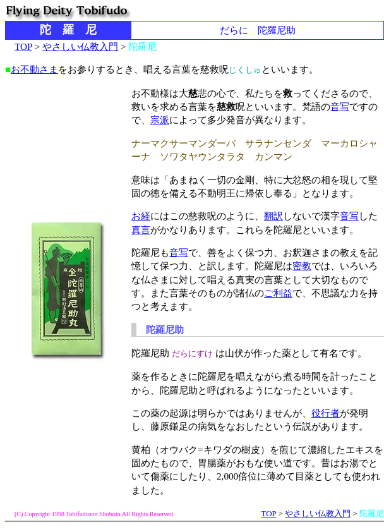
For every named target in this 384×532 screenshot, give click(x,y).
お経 (140, 215)
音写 (339, 106)
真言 (140, 229)
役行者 (325, 413)
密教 (301, 265)
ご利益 (278, 292)
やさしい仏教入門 (80, 46)
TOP (23, 46)
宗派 (159, 119)
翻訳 (273, 215)
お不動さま (34, 69)
